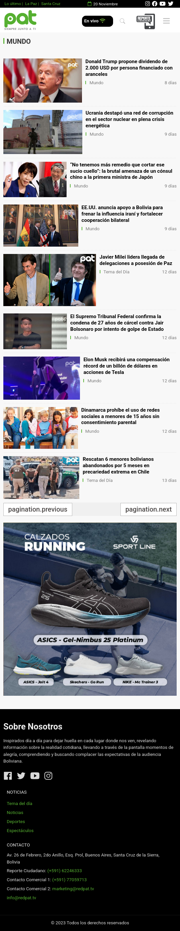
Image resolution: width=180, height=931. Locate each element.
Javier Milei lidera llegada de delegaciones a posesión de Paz (136, 260)
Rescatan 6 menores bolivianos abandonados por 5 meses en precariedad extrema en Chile (118, 465)
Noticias (15, 812)
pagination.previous (38, 509)
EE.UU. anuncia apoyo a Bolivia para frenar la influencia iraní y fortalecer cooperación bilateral (122, 214)
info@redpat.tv (21, 897)
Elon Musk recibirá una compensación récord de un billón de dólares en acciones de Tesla (126, 366)
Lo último (12, 3)
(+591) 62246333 (64, 870)
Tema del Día (116, 271)
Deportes (16, 821)
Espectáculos (20, 830)
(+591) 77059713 (69, 879)
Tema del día (19, 803)
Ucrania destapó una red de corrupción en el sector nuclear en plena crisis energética (129, 119)
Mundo (96, 82)
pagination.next (148, 509)
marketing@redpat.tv (73, 888)
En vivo (94, 20)
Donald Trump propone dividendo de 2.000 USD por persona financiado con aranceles (129, 67)
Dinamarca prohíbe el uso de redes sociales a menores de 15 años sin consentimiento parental (120, 416)
